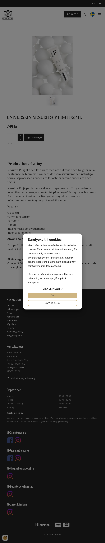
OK (52, 295)
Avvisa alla (52, 303)
